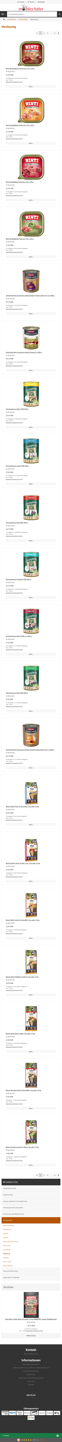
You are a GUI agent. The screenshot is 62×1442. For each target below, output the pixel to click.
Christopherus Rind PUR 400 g (17, 523)
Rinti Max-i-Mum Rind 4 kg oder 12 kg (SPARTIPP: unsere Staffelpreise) (31, 1319)
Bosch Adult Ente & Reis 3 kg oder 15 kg (20, 1034)
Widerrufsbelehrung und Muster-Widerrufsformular (31, 1368)
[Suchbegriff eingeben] (32, 14)
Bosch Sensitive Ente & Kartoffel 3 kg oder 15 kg (23, 1090)
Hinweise (42, 1440)
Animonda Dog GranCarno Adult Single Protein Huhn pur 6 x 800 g (30, 750)
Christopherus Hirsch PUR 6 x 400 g (19, 636)
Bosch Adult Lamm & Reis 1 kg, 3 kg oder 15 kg (23, 863)
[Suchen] (59, 14)
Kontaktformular (31, 1354)
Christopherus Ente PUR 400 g (17, 693)
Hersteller (31, 1395)
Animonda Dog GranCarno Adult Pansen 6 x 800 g (24, 352)
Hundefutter (11, 1182)
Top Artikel (8, 1287)
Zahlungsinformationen (31, 1364)
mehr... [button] (31, 86)
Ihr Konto (31, 2)
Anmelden (41, 2)
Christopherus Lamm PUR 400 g (17, 466)
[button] (58, 33)
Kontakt (31, 1385)
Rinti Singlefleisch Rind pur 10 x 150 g (20, 182)
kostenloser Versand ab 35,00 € (14, 82)
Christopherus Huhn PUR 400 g (17, 409)
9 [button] (54, 33)
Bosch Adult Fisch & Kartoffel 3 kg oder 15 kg (22, 806)
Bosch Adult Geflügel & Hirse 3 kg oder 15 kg (22, 977)
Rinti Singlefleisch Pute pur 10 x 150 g (20, 239)
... (51, 33)
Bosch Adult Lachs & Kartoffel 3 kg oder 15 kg (22, 920)
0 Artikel (6, 1435)
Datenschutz (31, 1374)
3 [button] (47, 33)
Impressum (31, 1381)
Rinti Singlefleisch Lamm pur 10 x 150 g (20, 68)
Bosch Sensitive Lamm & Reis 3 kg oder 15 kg (22, 1147)
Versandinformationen (31, 1371)
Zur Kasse (20, 2)
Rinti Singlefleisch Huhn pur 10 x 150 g (20, 125)
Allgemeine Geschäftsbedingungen (31, 1378)
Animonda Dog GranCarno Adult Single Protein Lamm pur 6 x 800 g (30, 295)
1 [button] (40, 33)
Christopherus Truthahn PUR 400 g (18, 579)
